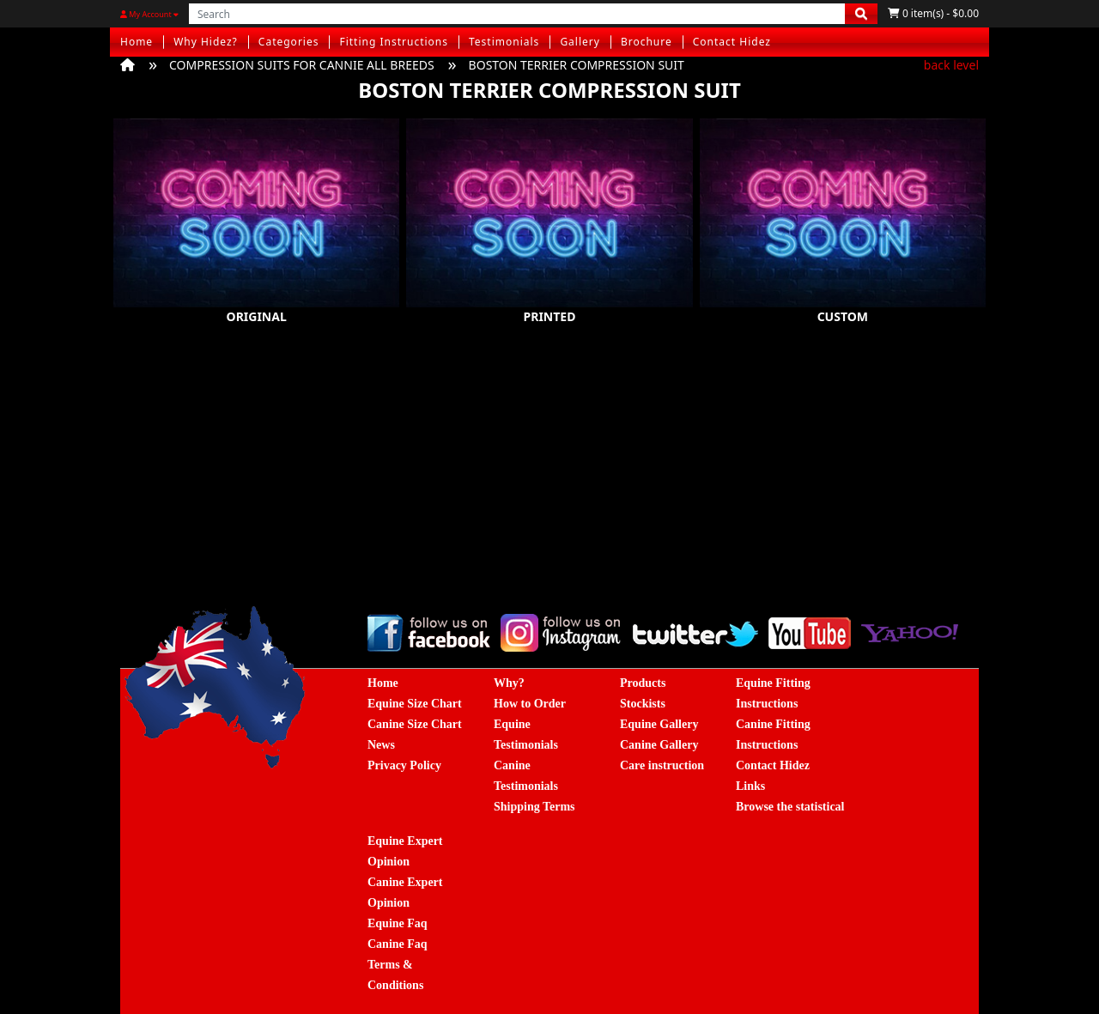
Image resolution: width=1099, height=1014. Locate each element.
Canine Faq (397, 944)
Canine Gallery (659, 744)
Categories (288, 41)
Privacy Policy (404, 765)
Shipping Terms (534, 806)
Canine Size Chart (414, 724)
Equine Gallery (659, 724)
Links (750, 786)
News (381, 744)
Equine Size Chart (414, 703)
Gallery (580, 41)
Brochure (646, 41)
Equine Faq (397, 923)
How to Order (530, 703)
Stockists (642, 703)
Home (136, 41)
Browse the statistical (790, 806)
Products (642, 683)
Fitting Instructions (393, 41)
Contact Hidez (732, 41)
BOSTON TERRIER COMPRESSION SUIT (576, 65)
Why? (509, 683)
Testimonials (504, 41)
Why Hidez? (205, 41)
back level (951, 65)
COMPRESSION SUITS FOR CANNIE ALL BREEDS (301, 65)
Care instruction (662, 765)
